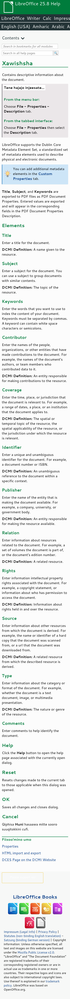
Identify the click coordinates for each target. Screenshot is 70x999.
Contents (10, 38)
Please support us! (22, 877)
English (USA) (15, 26)
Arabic (58, 26)
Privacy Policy (47, 932)
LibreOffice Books (35, 896)
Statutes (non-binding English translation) (32, 936)
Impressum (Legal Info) (19, 932)
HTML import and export (21, 852)
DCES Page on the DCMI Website (29, 859)
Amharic (40, 26)
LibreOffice (12, 18)
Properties (10, 846)
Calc (47, 18)
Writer (33, 18)
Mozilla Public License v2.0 (36, 952)
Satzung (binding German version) (27, 940)
